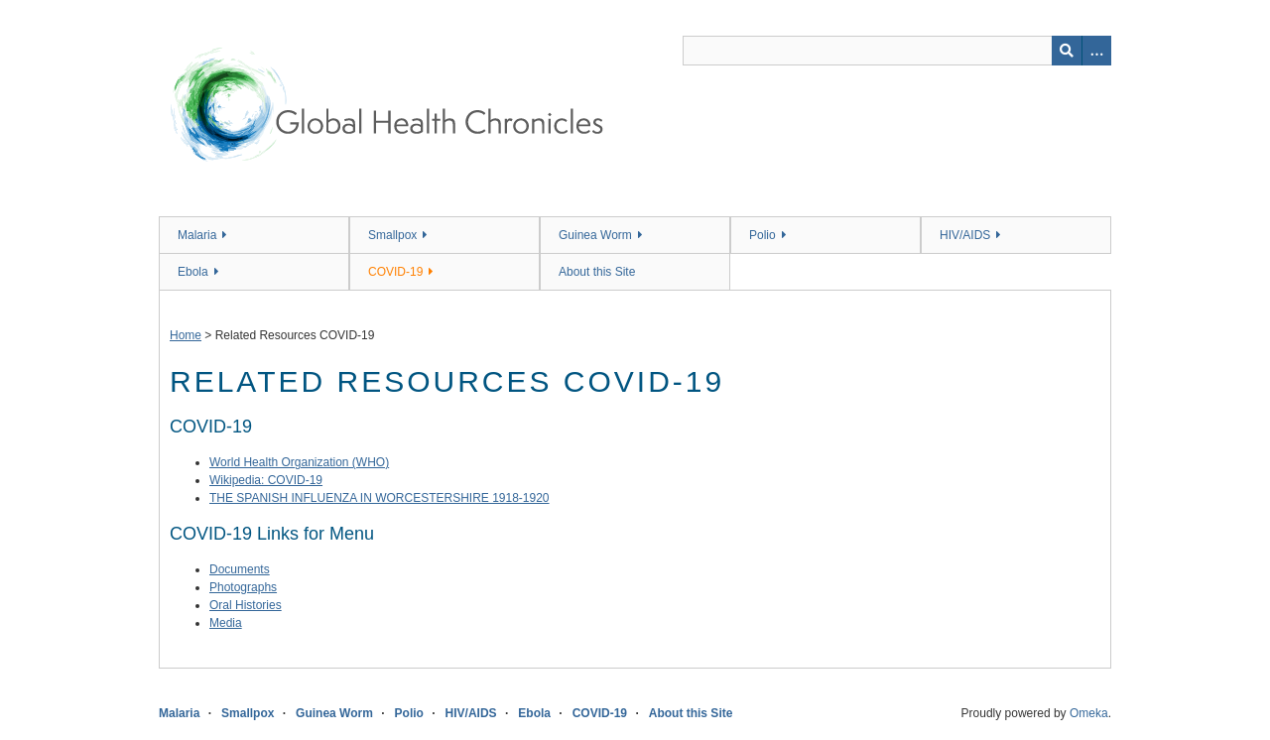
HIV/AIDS (965, 235)
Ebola (193, 272)
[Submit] (1066, 50)
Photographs (243, 587)
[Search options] (1096, 50)
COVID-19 (395, 272)
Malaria (197, 235)
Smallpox (392, 235)
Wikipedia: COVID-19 (265, 480)
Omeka (1089, 713)
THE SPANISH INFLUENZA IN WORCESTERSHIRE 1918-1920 (379, 498)
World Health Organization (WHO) (299, 462)
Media (225, 623)
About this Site (597, 272)
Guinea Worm (595, 235)
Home (185, 335)
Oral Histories (245, 605)
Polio (762, 235)
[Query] (897, 50)
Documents (239, 569)
